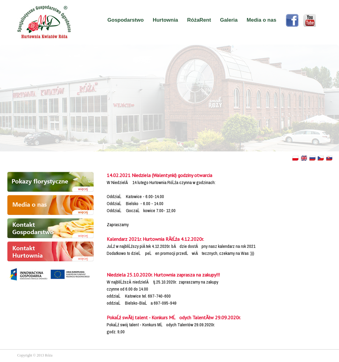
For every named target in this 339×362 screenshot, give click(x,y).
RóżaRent (199, 20)
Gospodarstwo (125, 20)
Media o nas (261, 20)
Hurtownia (165, 20)
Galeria (229, 20)
